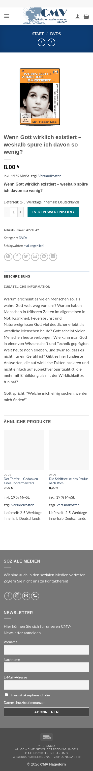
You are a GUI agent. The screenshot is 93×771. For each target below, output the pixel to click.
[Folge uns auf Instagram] (17, 596)
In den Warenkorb (53, 212)
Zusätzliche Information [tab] (27, 287)
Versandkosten (50, 176)
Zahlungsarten (68, 757)
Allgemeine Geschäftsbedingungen (46, 749)
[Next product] (41, 42)
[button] (7, 16)
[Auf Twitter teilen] (26, 257)
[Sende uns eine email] (26, 596)
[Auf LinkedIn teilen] (53, 257)
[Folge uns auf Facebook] (8, 596)
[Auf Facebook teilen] (17, 257)
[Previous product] (51, 42)
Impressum (45, 746)
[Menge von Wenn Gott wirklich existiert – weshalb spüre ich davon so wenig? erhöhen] (21, 212)
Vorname (10, 642)
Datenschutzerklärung (46, 753)
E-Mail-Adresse (15, 677)
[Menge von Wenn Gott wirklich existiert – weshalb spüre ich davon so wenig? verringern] (7, 212)
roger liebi (37, 246)
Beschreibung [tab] (17, 276)
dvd (26, 246)
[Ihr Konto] (77, 16)
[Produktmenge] (14, 212)
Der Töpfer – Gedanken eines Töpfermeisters (21, 481)
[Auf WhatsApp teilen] (8, 257)
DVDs (55, 33)
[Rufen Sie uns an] (35, 596)
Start (38, 33)
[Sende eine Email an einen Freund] (35, 257)
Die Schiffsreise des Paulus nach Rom (68, 481)
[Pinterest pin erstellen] (44, 257)
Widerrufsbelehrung (31, 757)
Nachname (12, 659)
